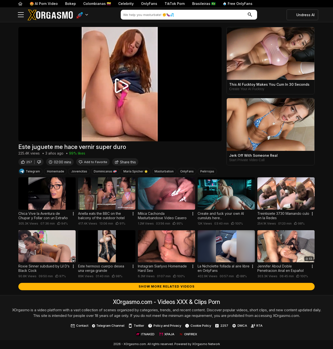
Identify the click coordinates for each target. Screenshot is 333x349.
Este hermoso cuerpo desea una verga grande (101, 269)
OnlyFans (149, 3)
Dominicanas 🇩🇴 (105, 172)
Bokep (70, 3)
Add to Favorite (93, 162)
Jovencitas (79, 172)
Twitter (136, 326)
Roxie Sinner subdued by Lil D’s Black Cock (44, 269)
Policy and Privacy (164, 326)
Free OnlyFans (237, 3)
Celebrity (126, 3)
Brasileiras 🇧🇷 (203, 3)
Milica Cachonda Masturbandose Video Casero (162, 216)
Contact (79, 326)
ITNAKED (145, 335)
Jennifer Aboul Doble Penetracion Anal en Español (280, 269)
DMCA (239, 326)
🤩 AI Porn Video (44, 3)
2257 (221, 326)
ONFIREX (188, 335)
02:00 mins (59, 162)
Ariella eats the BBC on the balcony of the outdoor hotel (101, 216)
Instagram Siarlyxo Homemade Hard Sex (162, 269)
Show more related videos (167, 287)
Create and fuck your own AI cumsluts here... (221, 216)
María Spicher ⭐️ (135, 172)
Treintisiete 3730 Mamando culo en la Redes (283, 216)
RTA (256, 326)
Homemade (55, 172)
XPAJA (166, 335)
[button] (82, 15)
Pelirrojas (207, 172)
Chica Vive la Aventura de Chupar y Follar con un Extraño (43, 216)
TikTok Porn (175, 3)
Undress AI (305, 15)
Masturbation (164, 172)
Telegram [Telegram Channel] (29, 172)
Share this (125, 162)
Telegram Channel (108, 326)
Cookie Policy (198, 326)
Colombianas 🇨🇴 (97, 3)
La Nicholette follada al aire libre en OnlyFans (224, 269)
